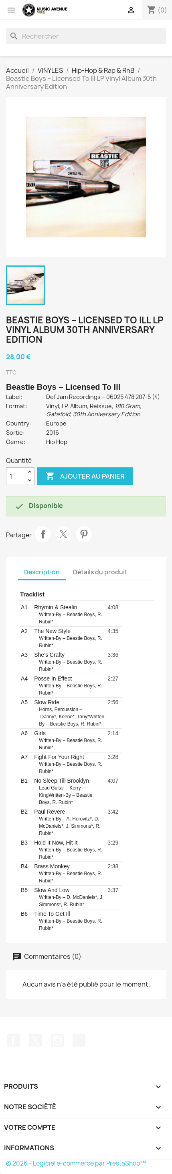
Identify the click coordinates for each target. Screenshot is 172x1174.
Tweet (63, 534)
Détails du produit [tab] (100, 572)
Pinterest (84, 534)
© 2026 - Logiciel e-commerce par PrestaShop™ (76, 1163)
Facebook (13, 1040)
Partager (43, 534)
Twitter (35, 1040)
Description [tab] (42, 572)
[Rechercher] (86, 36)
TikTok (79, 1040)
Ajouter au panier (85, 476)
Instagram (57, 1040)
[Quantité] (15, 476)
